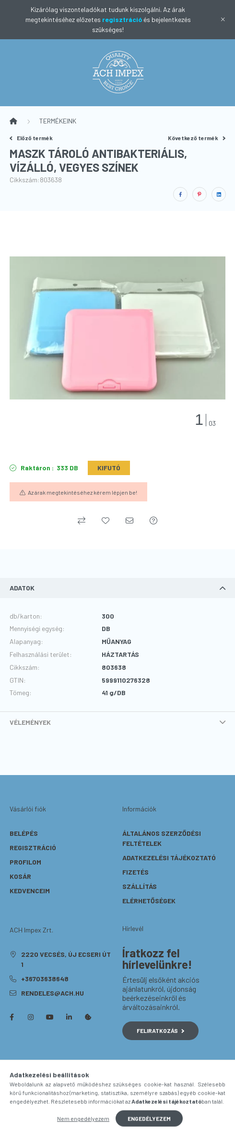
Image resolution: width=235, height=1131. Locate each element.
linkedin (69, 1017)
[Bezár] (223, 19)
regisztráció (122, 19)
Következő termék (196, 137)
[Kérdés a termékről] (153, 520)
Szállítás (139, 886)
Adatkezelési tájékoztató (169, 858)
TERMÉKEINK (57, 121)
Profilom (25, 862)
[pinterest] (199, 194)
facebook (11, 1017)
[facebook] (180, 194)
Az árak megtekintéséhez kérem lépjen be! (82, 492)
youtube (49, 1017)
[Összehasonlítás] (81, 520)
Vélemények (30, 722)
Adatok (22, 588)
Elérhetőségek (149, 901)
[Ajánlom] (129, 520)
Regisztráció (33, 847)
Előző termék (31, 137)
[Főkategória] (13, 121)
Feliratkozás (160, 1030)
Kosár (20, 876)
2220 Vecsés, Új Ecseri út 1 (66, 959)
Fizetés (135, 872)
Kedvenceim (30, 891)
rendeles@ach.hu (52, 993)
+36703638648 (45, 979)
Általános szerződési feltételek (161, 838)
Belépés (24, 833)
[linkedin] (219, 194)
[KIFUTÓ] (109, 468)
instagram (30, 1017)
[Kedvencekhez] (105, 520)
